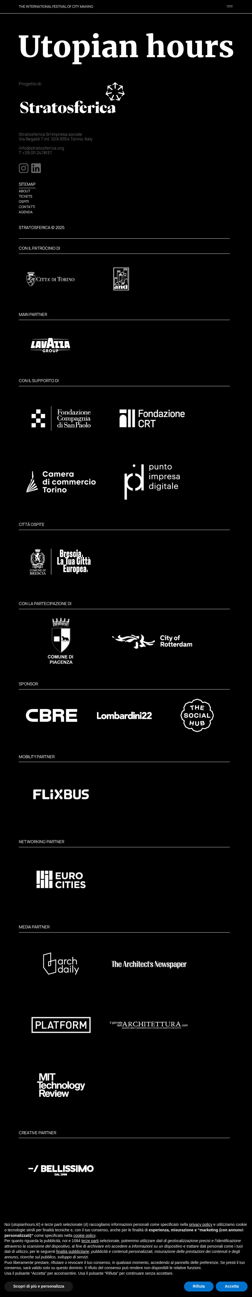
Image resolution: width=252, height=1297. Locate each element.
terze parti (90, 1241)
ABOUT (24, 191)
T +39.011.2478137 (35, 153)
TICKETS (25, 196)
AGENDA (26, 212)
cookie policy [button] (84, 1235)
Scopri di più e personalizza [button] (38, 1286)
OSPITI (24, 201)
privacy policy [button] (200, 1224)
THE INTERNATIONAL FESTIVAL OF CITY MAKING (56, 6)
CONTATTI (27, 206)
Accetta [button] (232, 1286)
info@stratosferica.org (41, 148)
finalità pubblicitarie (72, 1251)
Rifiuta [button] (199, 1286)
